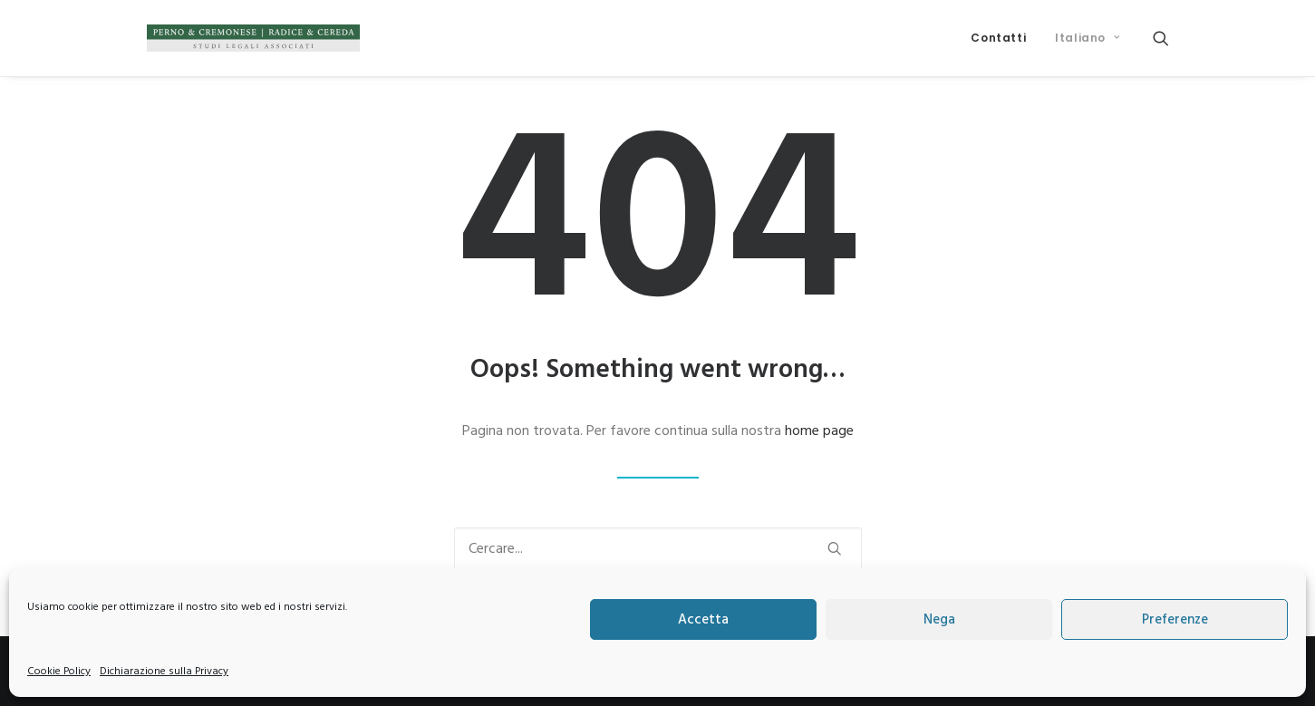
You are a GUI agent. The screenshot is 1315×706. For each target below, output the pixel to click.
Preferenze (1175, 620)
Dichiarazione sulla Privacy (164, 671)
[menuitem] (998, 38)
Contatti (998, 37)
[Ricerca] (658, 549)
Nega (939, 620)
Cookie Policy (59, 671)
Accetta (703, 620)
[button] (1161, 38)
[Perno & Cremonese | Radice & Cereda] (253, 38)
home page (819, 431)
